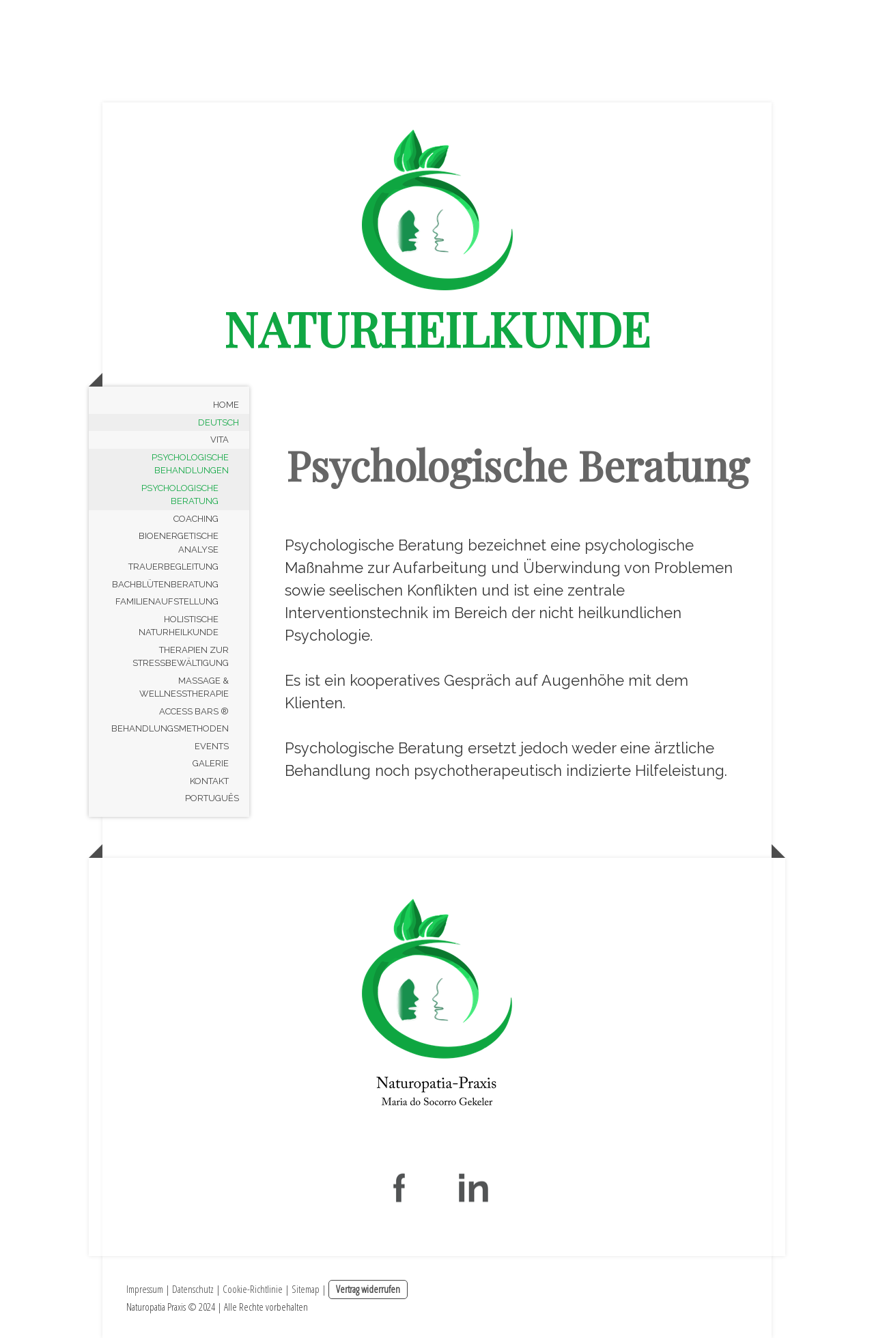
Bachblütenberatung (165, 584)
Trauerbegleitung (173, 566)
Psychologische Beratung (179, 495)
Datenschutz (193, 1289)
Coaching (195, 519)
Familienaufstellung (166, 601)
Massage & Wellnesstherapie (184, 687)
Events (212, 746)
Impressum (144, 1289)
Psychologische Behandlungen (190, 464)
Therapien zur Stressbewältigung (180, 657)
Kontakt (209, 781)
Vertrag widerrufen (368, 1289)
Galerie (211, 763)
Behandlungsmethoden (170, 728)
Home (226, 405)
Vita (219, 439)
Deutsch (218, 422)
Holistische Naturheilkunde (178, 626)
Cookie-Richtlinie (253, 1289)
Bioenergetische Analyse (178, 543)
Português (212, 798)
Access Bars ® (194, 711)
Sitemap (306, 1289)
